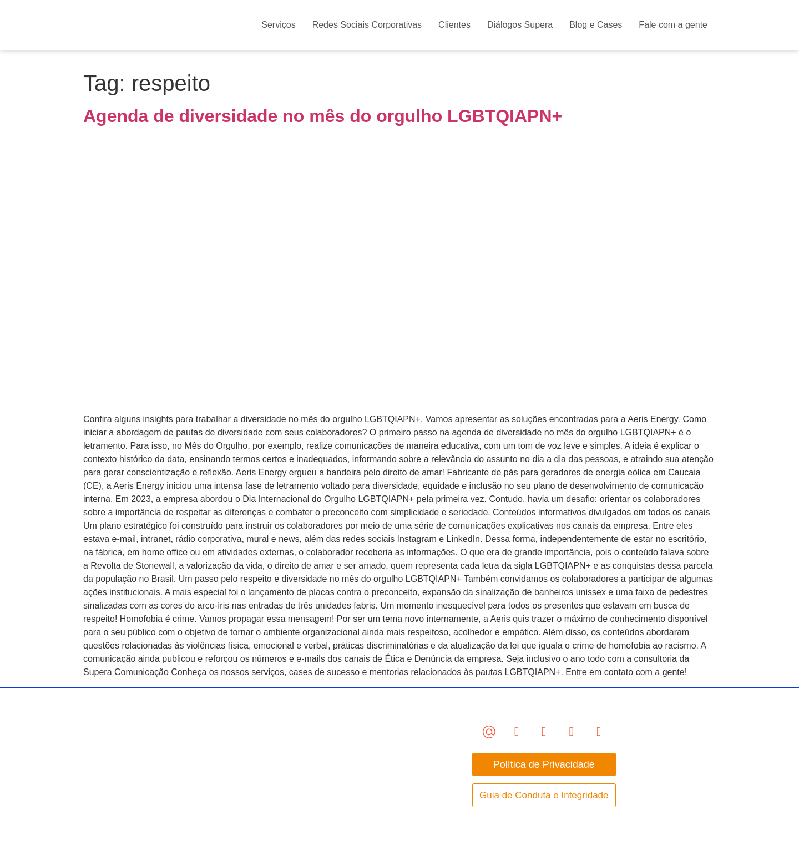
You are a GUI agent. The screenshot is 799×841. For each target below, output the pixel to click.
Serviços (278, 24)
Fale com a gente (673, 24)
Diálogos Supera (520, 24)
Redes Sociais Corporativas (367, 24)
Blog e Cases (595, 24)
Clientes (454, 24)
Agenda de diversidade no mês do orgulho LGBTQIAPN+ (322, 116)
